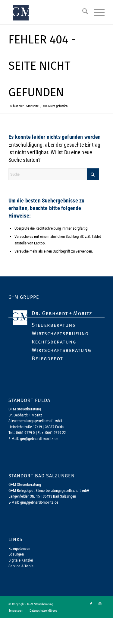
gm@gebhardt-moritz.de (39, 438)
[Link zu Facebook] (91, 604)
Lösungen (16, 554)
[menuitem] (82, 12)
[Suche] (82, 12)
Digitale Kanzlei (20, 560)
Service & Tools (20, 566)
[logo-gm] (46, 12)
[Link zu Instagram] (100, 604)
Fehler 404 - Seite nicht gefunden (42, 66)
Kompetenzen (19, 548)
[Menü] (96, 12)
